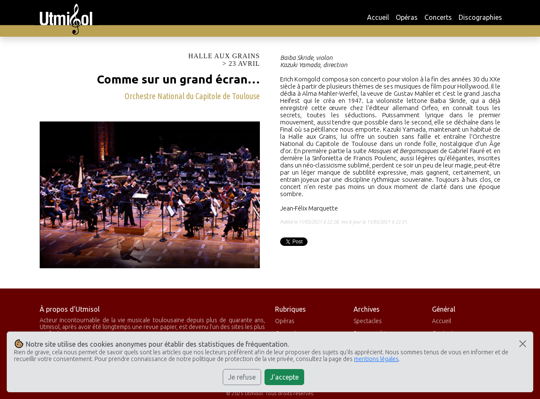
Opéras (407, 17)
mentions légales (376, 359)
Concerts (438, 17)
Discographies (480, 17)
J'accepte (284, 377)
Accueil (378, 17)
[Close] (523, 344)
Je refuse (242, 377)
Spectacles (368, 321)
